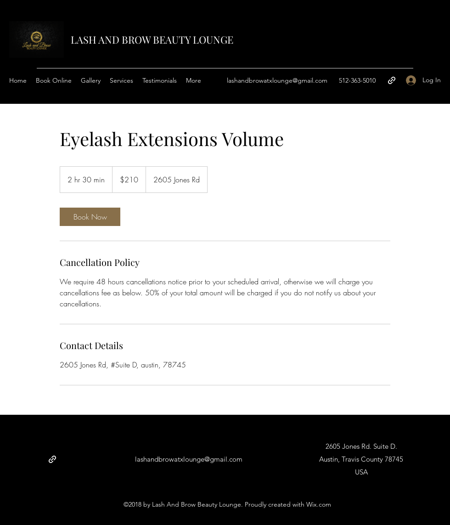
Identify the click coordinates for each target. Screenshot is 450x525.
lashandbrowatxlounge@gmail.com (277, 80)
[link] (90, 217)
